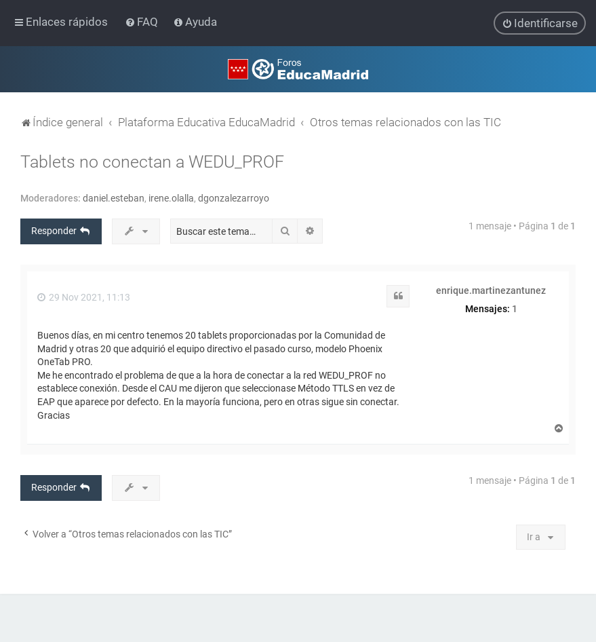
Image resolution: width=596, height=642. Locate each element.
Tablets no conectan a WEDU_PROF (152, 161)
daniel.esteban (113, 197)
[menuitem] (142, 22)
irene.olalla (171, 197)
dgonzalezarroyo (233, 197)
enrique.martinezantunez (491, 289)
